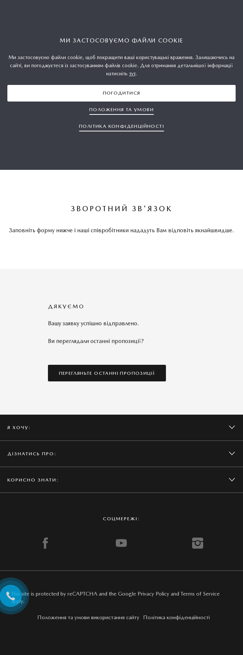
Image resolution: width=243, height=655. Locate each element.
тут (132, 73)
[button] (121, 93)
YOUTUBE (121, 543)
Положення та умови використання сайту (88, 617)
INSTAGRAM (197, 543)
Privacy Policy (153, 593)
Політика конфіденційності (176, 617)
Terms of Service (200, 593)
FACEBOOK (45, 543)
